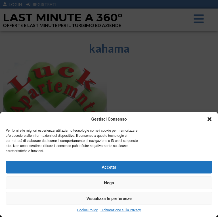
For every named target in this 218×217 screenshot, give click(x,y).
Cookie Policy (87, 210)
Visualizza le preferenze (109, 198)
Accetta (109, 167)
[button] (209, 119)
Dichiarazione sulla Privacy (120, 210)
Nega (109, 182)
